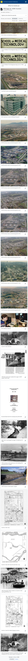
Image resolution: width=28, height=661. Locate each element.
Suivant (16, 659)
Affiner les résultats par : (14, 5)
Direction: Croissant (22, 20)
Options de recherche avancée (9, 15)
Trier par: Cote (14, 20)
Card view (14, 18)
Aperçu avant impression (6, 18)
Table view (20, 18)
